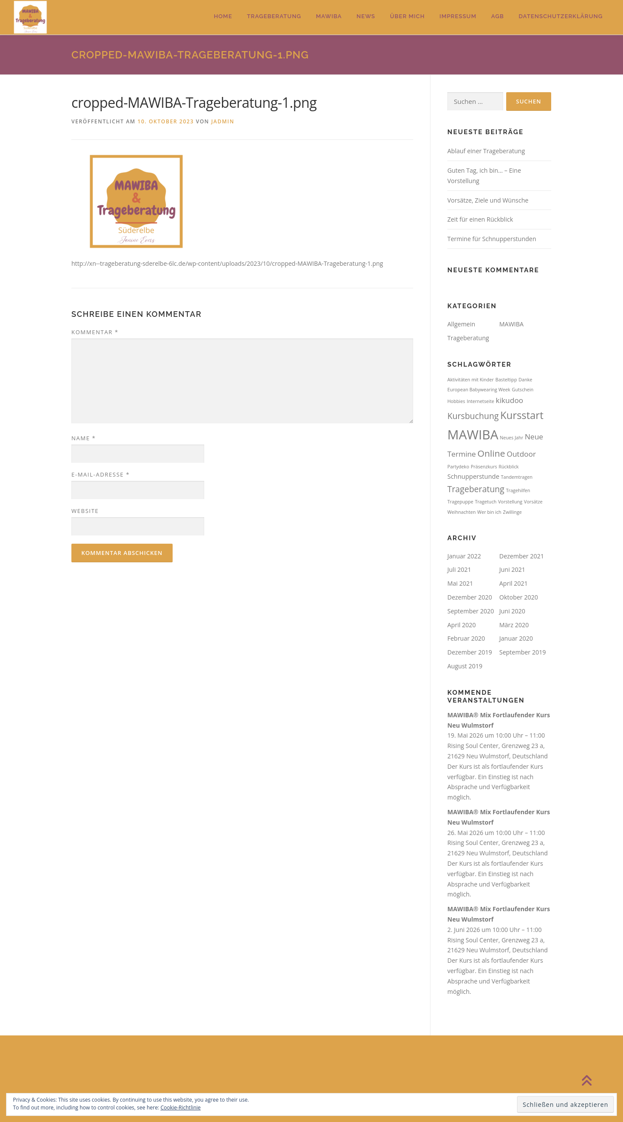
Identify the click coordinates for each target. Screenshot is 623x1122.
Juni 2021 (512, 569)
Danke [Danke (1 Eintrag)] (526, 380)
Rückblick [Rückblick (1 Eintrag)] (508, 467)
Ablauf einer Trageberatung (486, 151)
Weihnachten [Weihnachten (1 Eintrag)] (461, 512)
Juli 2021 (459, 569)
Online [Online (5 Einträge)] (491, 453)
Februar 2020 (466, 638)
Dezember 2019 (469, 652)
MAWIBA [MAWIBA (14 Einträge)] (472, 434)
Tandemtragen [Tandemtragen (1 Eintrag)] (517, 477)
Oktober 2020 (518, 597)
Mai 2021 (460, 583)
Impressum (458, 16)
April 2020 (461, 625)
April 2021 (513, 583)
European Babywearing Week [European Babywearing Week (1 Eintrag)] (478, 390)
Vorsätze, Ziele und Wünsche (487, 200)
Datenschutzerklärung (561, 16)
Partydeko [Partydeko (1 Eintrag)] (458, 467)
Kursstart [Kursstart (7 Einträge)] (521, 415)
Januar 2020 (516, 638)
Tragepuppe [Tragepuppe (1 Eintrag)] (460, 502)
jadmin (222, 121)
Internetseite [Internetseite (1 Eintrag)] (481, 401)
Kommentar (95, 332)
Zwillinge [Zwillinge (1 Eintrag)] (512, 512)
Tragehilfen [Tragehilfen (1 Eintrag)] (518, 490)
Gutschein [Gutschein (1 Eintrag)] (522, 390)
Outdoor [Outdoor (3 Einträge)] (521, 454)
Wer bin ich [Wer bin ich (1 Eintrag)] (489, 512)
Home (223, 16)
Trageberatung (274, 16)
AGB (497, 16)
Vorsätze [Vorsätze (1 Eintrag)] (533, 502)
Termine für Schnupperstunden (491, 239)
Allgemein (461, 324)
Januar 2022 (464, 556)
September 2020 (470, 611)
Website (85, 511)
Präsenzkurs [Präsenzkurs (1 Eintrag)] (484, 467)
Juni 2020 (512, 611)
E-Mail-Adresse (100, 474)
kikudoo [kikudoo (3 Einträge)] (509, 400)
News (365, 16)
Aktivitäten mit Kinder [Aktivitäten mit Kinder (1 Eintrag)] (470, 380)
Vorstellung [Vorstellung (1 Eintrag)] (510, 502)
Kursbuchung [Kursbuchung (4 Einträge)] (473, 416)
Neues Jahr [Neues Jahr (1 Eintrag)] (511, 438)
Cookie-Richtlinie (181, 1107)
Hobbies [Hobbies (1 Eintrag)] (456, 401)
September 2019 (522, 652)
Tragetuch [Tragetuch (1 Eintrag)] (486, 502)
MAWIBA (329, 16)
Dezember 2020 (469, 597)
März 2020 (514, 625)
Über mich (407, 16)
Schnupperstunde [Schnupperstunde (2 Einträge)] (473, 476)
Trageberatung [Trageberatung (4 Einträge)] (475, 489)
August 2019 (464, 666)
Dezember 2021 (521, 556)
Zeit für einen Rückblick (480, 219)
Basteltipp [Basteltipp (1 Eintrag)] (506, 380)
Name (83, 438)
